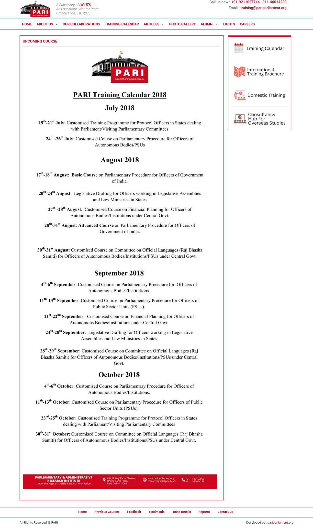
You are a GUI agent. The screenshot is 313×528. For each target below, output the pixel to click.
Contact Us (225, 512)
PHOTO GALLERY (182, 24)
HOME (27, 24)
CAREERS (247, 24)
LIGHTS (85, 5)
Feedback (134, 512)
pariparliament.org (280, 522)
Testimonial (157, 512)
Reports (204, 512)
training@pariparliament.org (264, 8)
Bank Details (182, 512)
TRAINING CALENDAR (122, 24)
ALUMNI (209, 24)
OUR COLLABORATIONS (81, 24)
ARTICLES (154, 24)
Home (82, 512)
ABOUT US (47, 24)
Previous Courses (107, 512)
